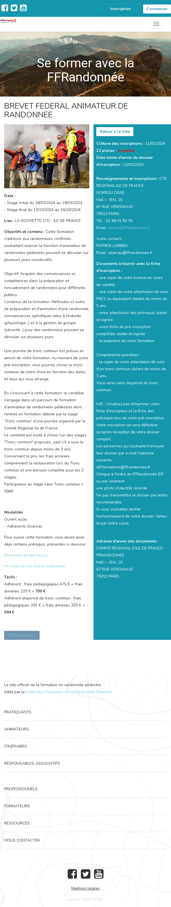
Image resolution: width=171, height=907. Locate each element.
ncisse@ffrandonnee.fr (129, 227)
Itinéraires (15, 746)
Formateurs (17, 806)
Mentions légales (85, 888)
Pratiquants (17, 712)
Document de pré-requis (26, 555)
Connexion (157, 9)
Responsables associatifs (32, 763)
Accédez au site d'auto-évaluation (34, 566)
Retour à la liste (115, 131)
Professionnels (21, 789)
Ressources (17, 823)
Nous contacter (22, 840)
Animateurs (16, 729)
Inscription (120, 9)
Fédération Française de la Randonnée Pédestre (69, 692)
